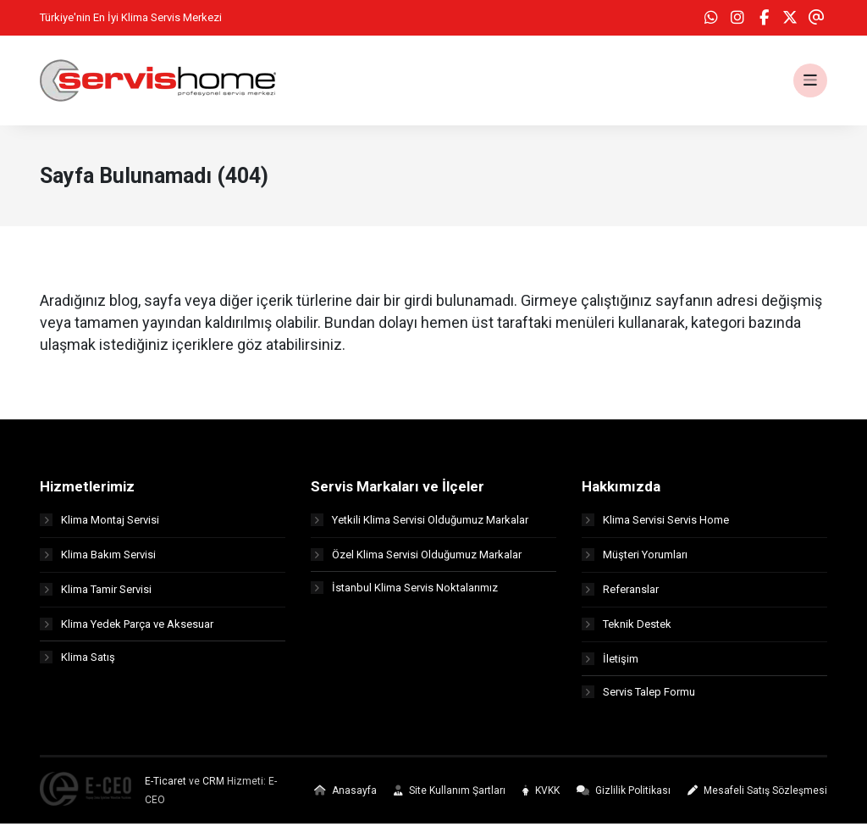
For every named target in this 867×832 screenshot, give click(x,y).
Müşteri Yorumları (635, 561)
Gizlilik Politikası (624, 799)
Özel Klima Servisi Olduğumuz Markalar (416, 561)
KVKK (541, 799)
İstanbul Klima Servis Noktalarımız (404, 596)
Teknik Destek (626, 630)
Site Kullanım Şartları (449, 799)
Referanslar (620, 596)
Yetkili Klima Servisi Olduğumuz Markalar (419, 526)
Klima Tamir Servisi (96, 596)
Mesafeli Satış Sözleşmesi (757, 799)
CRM (213, 790)
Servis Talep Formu (638, 700)
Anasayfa (345, 799)
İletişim (610, 665)
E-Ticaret (165, 790)
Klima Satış (77, 665)
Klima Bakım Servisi (98, 561)
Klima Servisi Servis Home (655, 526)
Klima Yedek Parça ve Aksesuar (126, 630)
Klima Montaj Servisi (99, 526)
